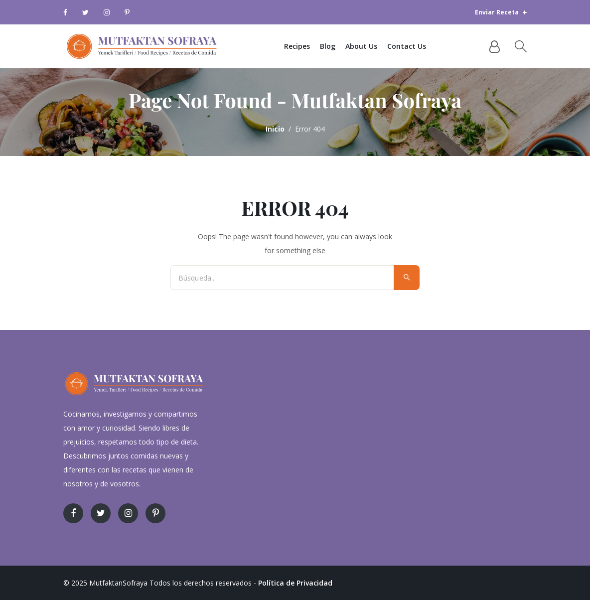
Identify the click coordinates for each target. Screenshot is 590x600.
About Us (361, 46)
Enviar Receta (501, 12)
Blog (327, 46)
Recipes (297, 46)
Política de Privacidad (295, 583)
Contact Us (406, 46)
